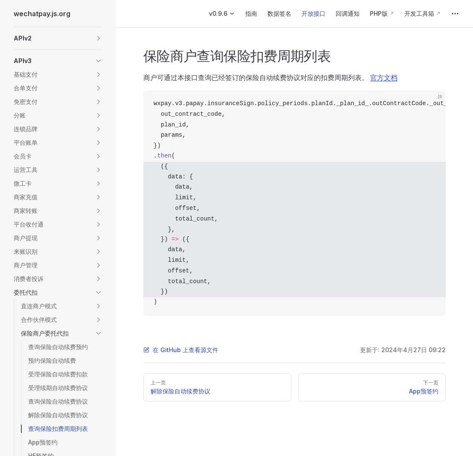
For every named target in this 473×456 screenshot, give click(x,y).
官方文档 (384, 77)
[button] (58, 38)
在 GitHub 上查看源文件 (180, 349)
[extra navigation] (455, 13)
